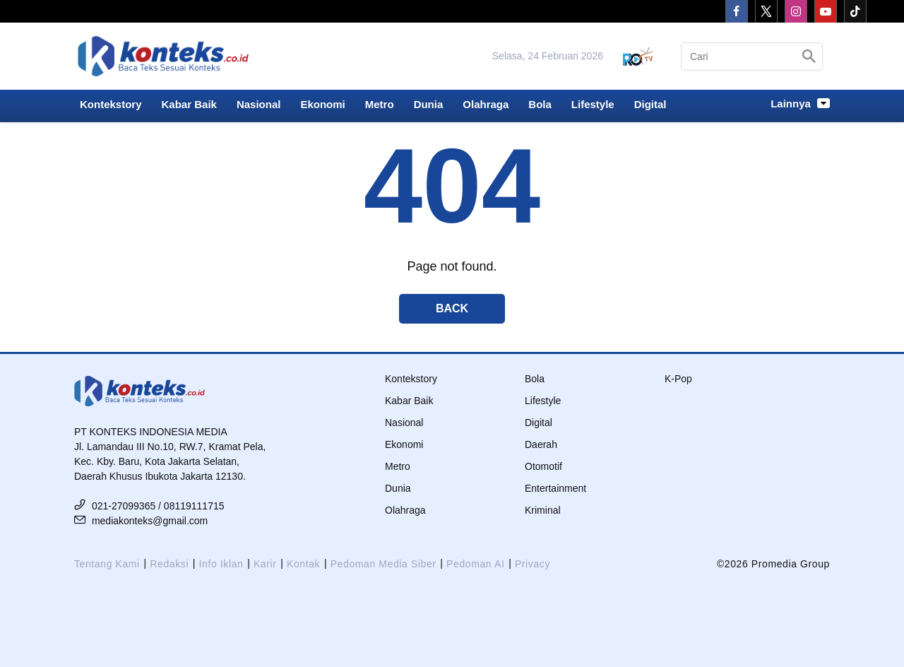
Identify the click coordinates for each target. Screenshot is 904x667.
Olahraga (486, 104)
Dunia (429, 104)
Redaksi (169, 563)
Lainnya (800, 104)
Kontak (303, 563)
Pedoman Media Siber (383, 563)
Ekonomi (322, 104)
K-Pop (678, 378)
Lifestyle (592, 104)
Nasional (259, 104)
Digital (650, 104)
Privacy (532, 563)
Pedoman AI (475, 563)
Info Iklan (221, 563)
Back (452, 308)
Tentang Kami (107, 563)
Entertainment (555, 488)
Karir (265, 563)
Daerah (541, 444)
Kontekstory (111, 104)
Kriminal (543, 510)
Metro (379, 104)
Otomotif (543, 466)
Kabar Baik (189, 104)
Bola (540, 104)
